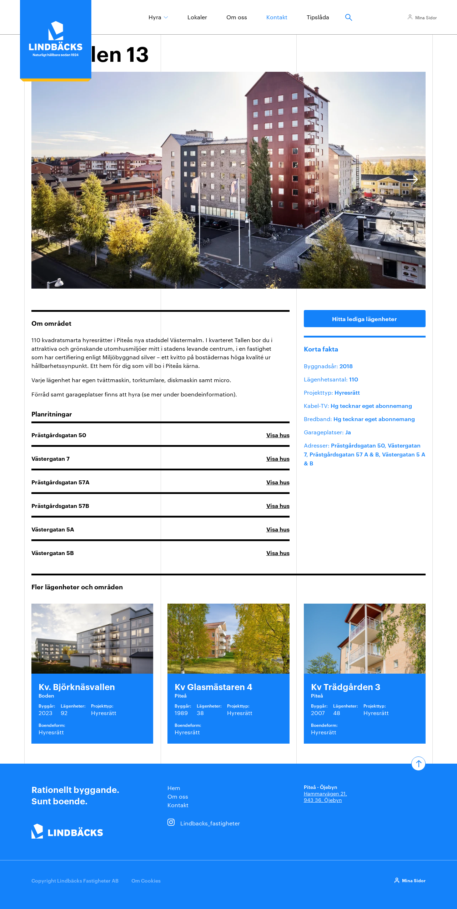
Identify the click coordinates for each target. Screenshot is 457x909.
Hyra (155, 17)
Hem (173, 787)
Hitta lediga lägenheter (364, 319)
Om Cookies (146, 880)
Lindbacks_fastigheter (210, 823)
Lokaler (197, 17)
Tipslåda (318, 17)
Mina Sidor (426, 17)
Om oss (236, 17)
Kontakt (276, 17)
